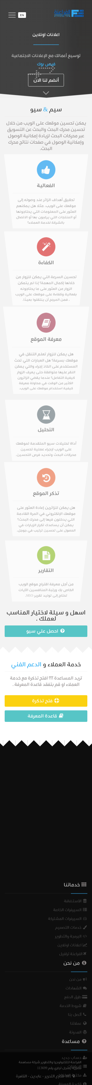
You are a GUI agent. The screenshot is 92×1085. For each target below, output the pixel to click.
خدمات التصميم (71, 1026)
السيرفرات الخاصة (70, 1009)
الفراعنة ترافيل (73, 1053)
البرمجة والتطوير (71, 1035)
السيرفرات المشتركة (68, 1018)
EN (22, 15)
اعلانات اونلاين (72, 1044)
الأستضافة (76, 1000)
